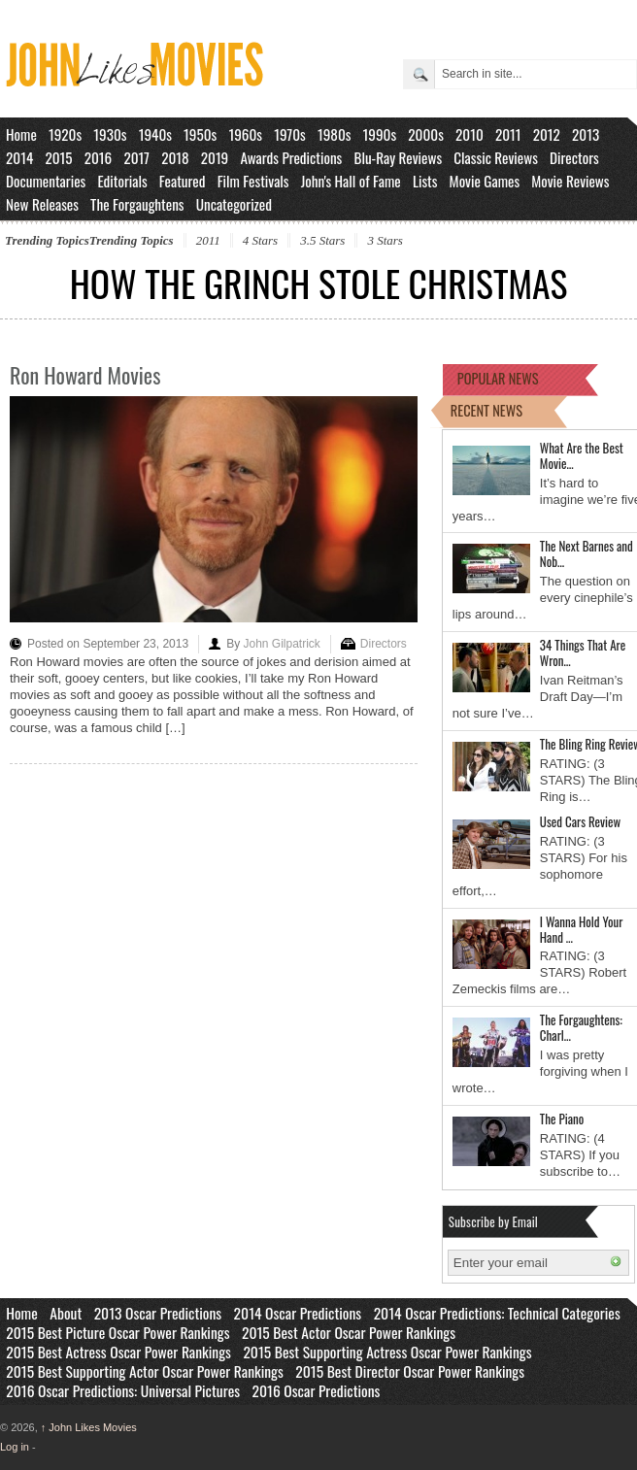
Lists (425, 180)
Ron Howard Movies (85, 374)
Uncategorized (234, 204)
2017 (136, 157)
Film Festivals (253, 180)
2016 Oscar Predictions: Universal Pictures (123, 1390)
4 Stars (260, 240)
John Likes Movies (89, 1427)
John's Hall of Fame (351, 180)
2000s (426, 134)
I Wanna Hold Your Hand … (581, 929)
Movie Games (485, 180)
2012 (546, 134)
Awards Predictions (291, 157)
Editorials (122, 180)
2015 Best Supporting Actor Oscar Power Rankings (145, 1371)
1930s (109, 134)
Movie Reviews (570, 180)
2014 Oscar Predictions (298, 1312)
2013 (585, 134)
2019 (215, 157)
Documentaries (45, 180)
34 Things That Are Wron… (582, 652)
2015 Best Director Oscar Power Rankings (409, 1371)
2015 (58, 157)
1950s (200, 134)
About (66, 1312)
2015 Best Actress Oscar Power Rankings (118, 1351)
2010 (469, 134)
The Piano (562, 1118)
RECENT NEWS (486, 410)
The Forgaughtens (137, 204)
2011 (508, 134)
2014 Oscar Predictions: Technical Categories (497, 1312)
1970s (290, 134)
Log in (14, 1447)
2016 (98, 157)
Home (21, 134)
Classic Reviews (495, 157)
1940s (155, 134)
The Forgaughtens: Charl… (581, 1027)
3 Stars (384, 240)
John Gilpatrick (281, 644)
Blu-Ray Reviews (397, 157)
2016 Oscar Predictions (316, 1390)
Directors (574, 157)
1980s (335, 134)
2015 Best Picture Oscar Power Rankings (117, 1332)
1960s (245, 134)
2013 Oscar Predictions (157, 1312)
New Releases (42, 204)
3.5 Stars (322, 240)
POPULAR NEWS (498, 378)
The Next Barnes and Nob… (586, 553)
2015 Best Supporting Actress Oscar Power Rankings (387, 1351)
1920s (65, 134)
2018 (174, 157)
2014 (19, 157)
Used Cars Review (580, 821)
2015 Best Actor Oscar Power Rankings (348, 1332)
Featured (182, 180)
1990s (380, 134)
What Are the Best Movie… (581, 455)
